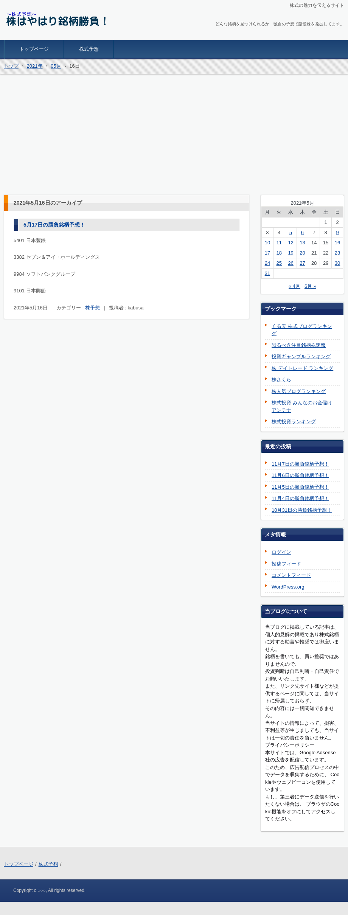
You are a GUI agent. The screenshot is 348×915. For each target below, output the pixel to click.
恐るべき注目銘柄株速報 (299, 345)
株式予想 (89, 49)
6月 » (310, 286)
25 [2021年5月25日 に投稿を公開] (279, 263)
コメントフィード (291, 575)
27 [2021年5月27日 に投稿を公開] (302, 263)
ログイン (281, 552)
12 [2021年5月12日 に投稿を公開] (290, 242)
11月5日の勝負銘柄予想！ (300, 487)
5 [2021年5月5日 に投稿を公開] (290, 232)
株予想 (92, 308)
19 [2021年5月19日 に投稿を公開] (290, 253)
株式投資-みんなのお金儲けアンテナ (302, 406)
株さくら (281, 379)
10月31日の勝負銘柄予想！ (302, 510)
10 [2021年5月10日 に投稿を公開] (267, 242)
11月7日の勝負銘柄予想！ (300, 464)
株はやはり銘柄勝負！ (39, 35)
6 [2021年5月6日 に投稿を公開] (302, 232)
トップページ (34, 49)
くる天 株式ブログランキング (302, 330)
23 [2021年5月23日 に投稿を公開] (337, 253)
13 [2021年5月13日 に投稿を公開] (302, 242)
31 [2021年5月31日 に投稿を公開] (267, 273)
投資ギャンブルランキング (301, 356)
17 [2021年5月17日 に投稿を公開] (267, 253)
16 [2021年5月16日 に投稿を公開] (337, 242)
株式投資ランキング (294, 421)
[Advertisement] (174, 134)
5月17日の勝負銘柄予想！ (54, 225)
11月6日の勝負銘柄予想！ (300, 475)
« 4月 (294, 286)
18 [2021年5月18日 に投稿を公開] (279, 253)
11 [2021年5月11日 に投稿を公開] (279, 242)
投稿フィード (286, 564)
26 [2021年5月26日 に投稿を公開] (290, 263)
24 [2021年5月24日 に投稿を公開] (267, 263)
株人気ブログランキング (299, 391)
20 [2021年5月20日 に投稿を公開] (302, 253)
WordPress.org (288, 587)
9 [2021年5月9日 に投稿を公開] (337, 232)
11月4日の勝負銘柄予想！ (300, 498)
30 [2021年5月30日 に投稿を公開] (337, 263)
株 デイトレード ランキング (302, 368)
